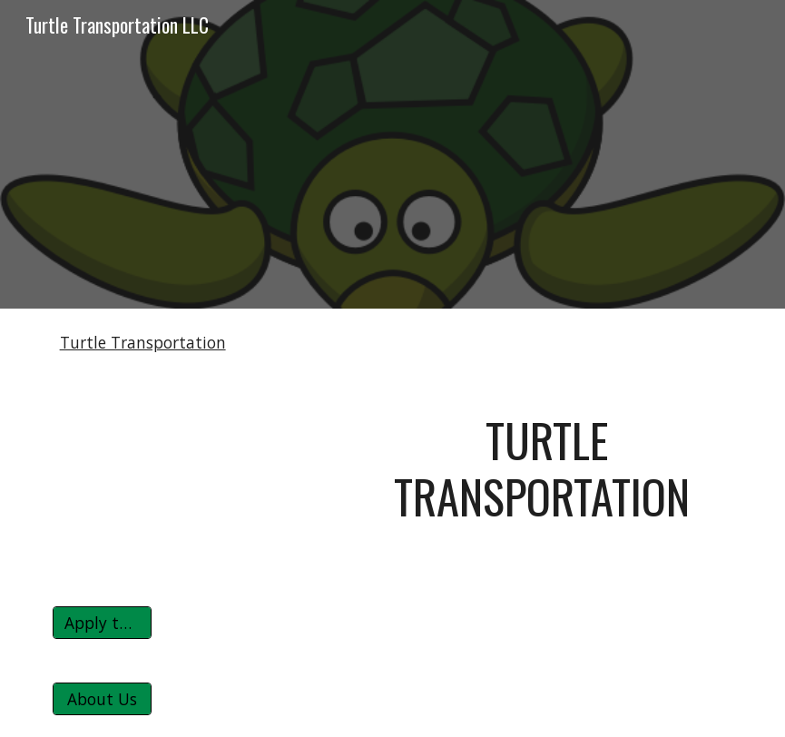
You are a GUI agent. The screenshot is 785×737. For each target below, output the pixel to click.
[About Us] (102, 699)
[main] (537, 468)
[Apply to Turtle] (102, 623)
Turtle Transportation (143, 342)
